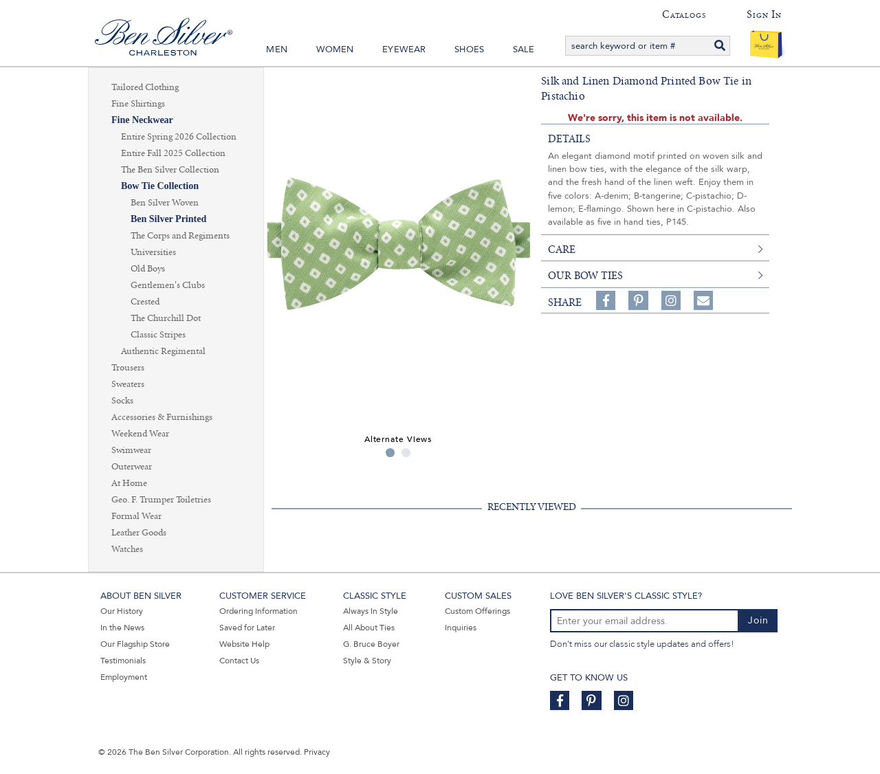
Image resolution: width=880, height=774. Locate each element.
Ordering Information (258, 611)
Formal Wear (136, 516)
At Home (129, 483)
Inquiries (460, 627)
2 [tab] (406, 452)
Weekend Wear (140, 434)
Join (758, 620)
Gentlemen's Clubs (168, 285)
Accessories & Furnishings (161, 417)
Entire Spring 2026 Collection (178, 137)
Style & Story (367, 660)
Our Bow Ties (585, 275)
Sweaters (127, 384)
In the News (122, 627)
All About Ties (369, 627)
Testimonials (123, 660)
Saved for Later (247, 627)
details (569, 138)
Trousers (127, 368)
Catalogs (683, 14)
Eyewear (404, 49)
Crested (145, 302)
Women (335, 49)
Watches (127, 549)
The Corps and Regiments (180, 236)
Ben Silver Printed (168, 219)
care (561, 249)
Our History (121, 611)
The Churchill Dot (166, 318)
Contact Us (239, 660)
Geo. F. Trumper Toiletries (161, 500)
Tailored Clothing (145, 87)
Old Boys (148, 269)
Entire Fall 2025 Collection (173, 153)
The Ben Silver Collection (170, 170)
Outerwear (131, 467)
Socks (122, 401)
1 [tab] (390, 452)
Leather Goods (138, 533)
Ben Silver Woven (165, 203)
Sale (524, 49)
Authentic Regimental (163, 351)
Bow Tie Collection (160, 186)
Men (276, 49)
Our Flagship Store (135, 644)
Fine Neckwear (142, 120)
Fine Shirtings (138, 104)
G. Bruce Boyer (371, 644)
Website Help (244, 644)
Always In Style (370, 611)
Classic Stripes (158, 335)
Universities (153, 252)
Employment (123, 677)
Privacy (317, 752)
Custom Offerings (477, 611)
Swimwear (131, 450)
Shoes (469, 49)
